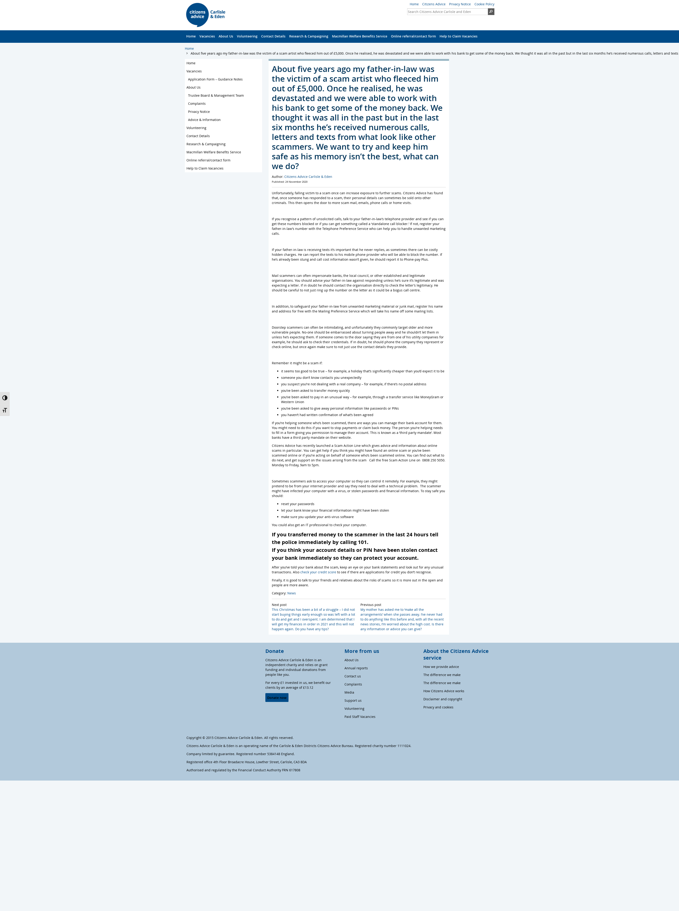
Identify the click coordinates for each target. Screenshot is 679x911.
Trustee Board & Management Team (216, 95)
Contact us (352, 676)
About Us (226, 36)
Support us (353, 700)
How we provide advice (441, 666)
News (291, 593)
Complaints (197, 103)
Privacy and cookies (438, 707)
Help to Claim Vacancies (458, 36)
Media (349, 692)
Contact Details (273, 36)
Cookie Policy (484, 4)
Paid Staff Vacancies (359, 716)
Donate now (276, 697)
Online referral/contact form (413, 36)
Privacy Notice (460, 4)
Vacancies (207, 36)
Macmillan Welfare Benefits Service (359, 36)
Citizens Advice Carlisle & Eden (308, 176)
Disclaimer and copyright (442, 699)
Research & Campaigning (308, 36)
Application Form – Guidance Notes (215, 79)
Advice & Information (204, 119)
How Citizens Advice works (443, 691)
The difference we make (442, 675)
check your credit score (318, 572)
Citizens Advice (434, 4)
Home (414, 4)
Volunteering (247, 36)
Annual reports (356, 668)
